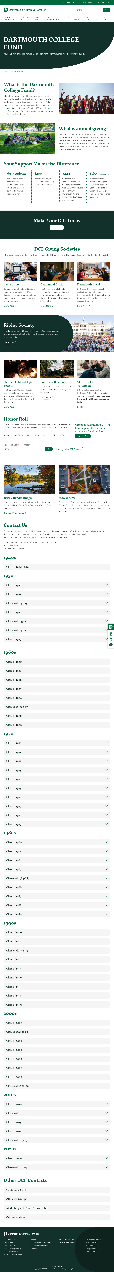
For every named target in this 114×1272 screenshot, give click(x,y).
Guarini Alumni (91, 1246)
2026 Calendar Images (18, 498)
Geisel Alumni (91, 1243)
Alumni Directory (67, 1240)
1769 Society (12, 284)
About (106, 17)
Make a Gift (83, 436)
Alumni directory (67, 3)
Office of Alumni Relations (41, 1243)
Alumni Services (8, 18)
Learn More (9, 306)
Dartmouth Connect (69, 1243)
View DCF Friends (72, 449)
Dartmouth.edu (85, 3)
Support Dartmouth (91, 18)
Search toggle (108, 2)
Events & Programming (52, 18)
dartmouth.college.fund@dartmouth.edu (22, 537)
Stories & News (37, 18)
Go (106, 10)
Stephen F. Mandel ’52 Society (18, 383)
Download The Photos (14, 513)
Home (6, 72)
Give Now (57, 228)
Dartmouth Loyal (88, 284)
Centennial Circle (51, 284)
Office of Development (40, 1246)
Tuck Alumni (91, 1252)
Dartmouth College (93, 1240)
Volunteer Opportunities (72, 18)
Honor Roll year (11, 445)
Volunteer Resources (53, 382)
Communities (25, 17)
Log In (80, 407)
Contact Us (35, 1249)
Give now (99, 3)
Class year (28, 445)
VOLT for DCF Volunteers (86, 383)
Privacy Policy (57, 1266)
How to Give (67, 498)
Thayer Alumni (91, 1249)
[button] (57, 567)
